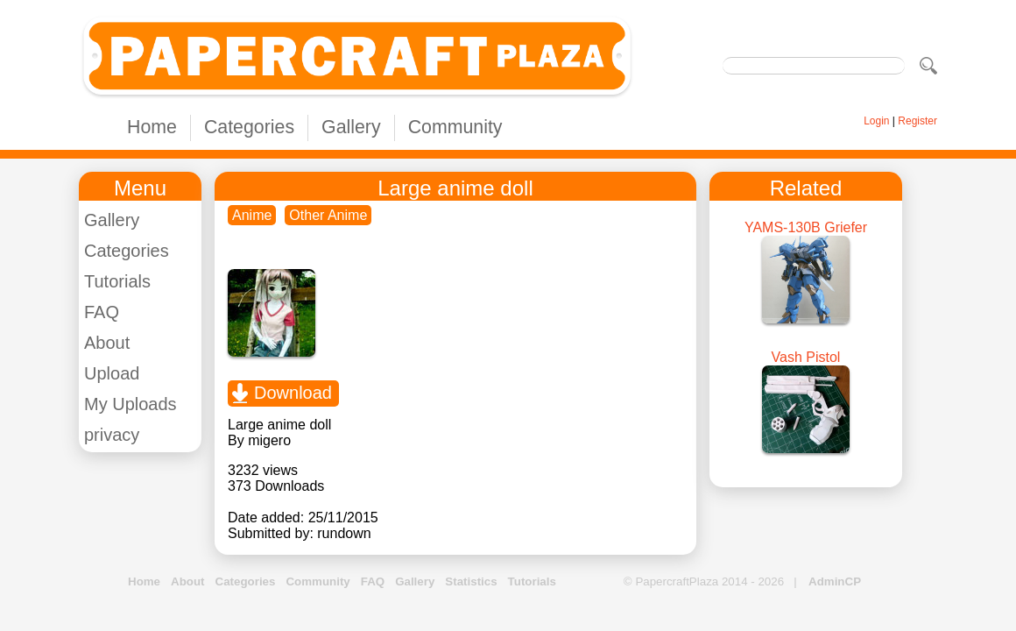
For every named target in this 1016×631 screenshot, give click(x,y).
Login (876, 121)
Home (152, 127)
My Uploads (130, 404)
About (107, 342)
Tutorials (117, 281)
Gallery (351, 127)
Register (917, 121)
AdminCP (834, 581)
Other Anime (328, 215)
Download (293, 392)
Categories (249, 127)
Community (455, 127)
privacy (111, 434)
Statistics (471, 581)
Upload (111, 373)
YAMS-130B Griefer (805, 227)
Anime (252, 215)
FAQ (101, 312)
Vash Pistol (806, 357)
